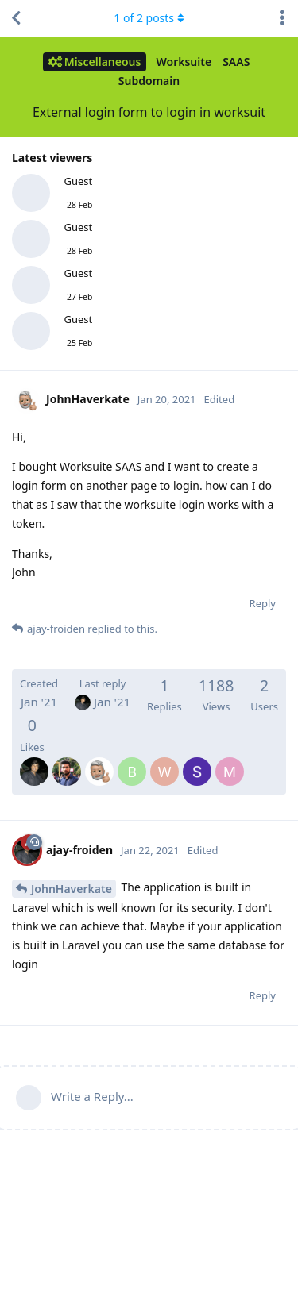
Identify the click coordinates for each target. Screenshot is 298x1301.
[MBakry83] (229, 760)
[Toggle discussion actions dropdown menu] (282, 18)
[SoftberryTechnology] (197, 760)
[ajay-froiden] (34, 760)
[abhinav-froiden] (66, 760)
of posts (149, 17)
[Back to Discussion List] (16, 18)
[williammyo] (164, 760)
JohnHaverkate (71, 888)
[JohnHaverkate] (99, 760)
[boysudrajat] (132, 760)
